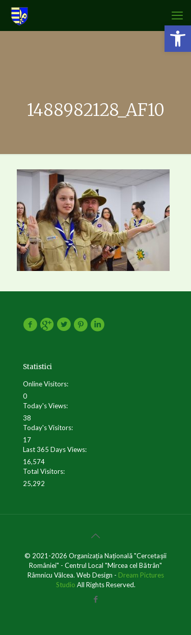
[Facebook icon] (95, 598)
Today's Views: (46, 406)
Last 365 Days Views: (55, 449)
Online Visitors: (46, 384)
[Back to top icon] (95, 535)
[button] (178, 38)
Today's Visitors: (48, 428)
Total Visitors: (44, 471)
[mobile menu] (177, 15)
